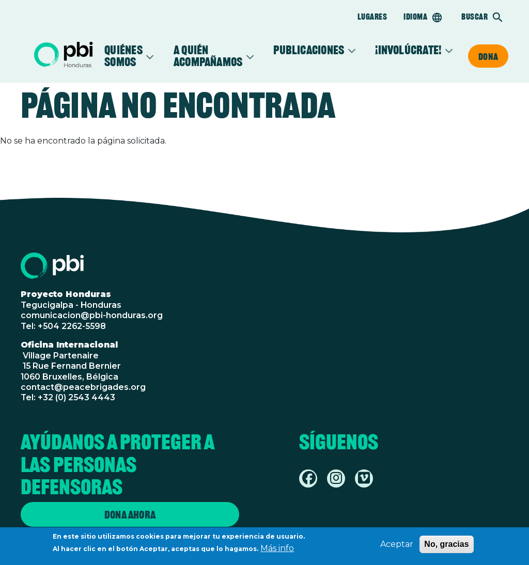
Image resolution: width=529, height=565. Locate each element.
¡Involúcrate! (408, 50)
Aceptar (396, 546)
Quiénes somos (123, 56)
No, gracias (446, 546)
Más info (277, 550)
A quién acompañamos (208, 56)
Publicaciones (309, 50)
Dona (488, 56)
